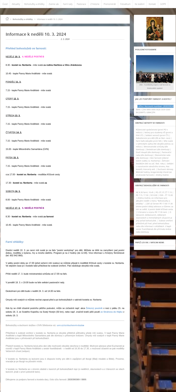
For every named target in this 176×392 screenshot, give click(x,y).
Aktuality (16, 4)
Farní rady (67, 4)
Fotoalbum (125, 4)
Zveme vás (54, 4)
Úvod (5, 4)
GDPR (163, 4)
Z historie (94, 4)
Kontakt (152, 4)
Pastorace (81, 4)
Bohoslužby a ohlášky (34, 4)
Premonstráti (110, 4)
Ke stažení (139, 4)
